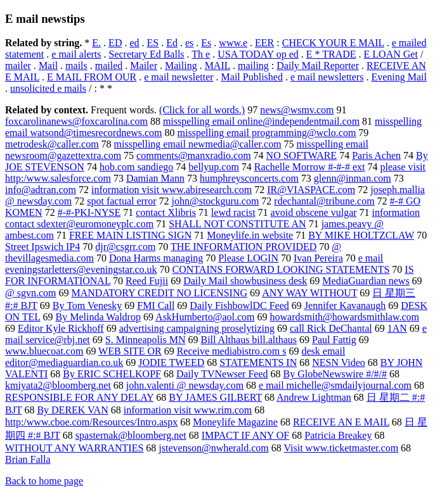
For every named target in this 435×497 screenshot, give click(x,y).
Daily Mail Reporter (317, 65)
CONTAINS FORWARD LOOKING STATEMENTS (281, 269)
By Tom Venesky (87, 305)
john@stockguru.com (215, 201)
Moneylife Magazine (235, 422)
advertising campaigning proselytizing (197, 328)
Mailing (181, 65)
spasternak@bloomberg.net (130, 435)
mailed (109, 65)
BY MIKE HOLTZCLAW (361, 235)
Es (206, 42)
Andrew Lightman (313, 397)
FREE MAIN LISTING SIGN (130, 235)
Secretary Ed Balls (147, 54)
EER (264, 42)
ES (153, 42)
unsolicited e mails (48, 88)
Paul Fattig (334, 339)
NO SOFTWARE (301, 155)
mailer (18, 65)
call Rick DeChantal (331, 328)
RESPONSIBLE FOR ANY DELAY (79, 397)
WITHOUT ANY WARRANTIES (74, 448)
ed (134, 42)
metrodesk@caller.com (52, 144)
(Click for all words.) (202, 109)
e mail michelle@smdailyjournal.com (335, 385)
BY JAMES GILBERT (215, 397)
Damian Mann (155, 178)
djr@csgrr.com (125, 246)
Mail (48, 65)
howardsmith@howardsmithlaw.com (344, 316)
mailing (253, 65)
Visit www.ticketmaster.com (340, 448)
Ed (172, 42)
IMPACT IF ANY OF (246, 435)
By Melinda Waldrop (98, 316)
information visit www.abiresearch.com (171, 189)
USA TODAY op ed (258, 54)
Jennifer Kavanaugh (345, 305)
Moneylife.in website (250, 235)
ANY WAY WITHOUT (309, 292)
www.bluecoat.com (44, 351)
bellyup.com (213, 166)
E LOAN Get (391, 54)
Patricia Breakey (338, 435)
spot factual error (121, 201)
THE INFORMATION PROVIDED (243, 246)
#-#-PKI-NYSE (89, 212)
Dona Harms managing (156, 258)
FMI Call (155, 305)
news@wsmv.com (297, 109)
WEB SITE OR (130, 351)
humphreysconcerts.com (249, 178)
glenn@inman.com (352, 178)
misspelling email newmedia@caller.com (198, 144)
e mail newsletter (178, 77)
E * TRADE (331, 54)
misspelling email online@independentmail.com (261, 121)
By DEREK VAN (72, 410)
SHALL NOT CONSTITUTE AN (237, 223)
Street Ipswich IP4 (42, 246)
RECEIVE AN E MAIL (341, 422)
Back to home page (44, 480)
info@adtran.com (40, 189)
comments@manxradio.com (193, 155)
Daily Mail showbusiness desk (245, 280)
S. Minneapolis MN (145, 339)
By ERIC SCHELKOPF (112, 373)
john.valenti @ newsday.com (184, 385)
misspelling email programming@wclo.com (267, 132)
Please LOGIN (248, 258)
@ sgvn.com (30, 292)
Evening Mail (399, 77)
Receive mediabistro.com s (232, 351)
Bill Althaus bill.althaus (248, 339)
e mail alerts (76, 54)
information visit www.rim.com (188, 410)
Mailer (143, 65)
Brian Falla (28, 459)
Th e (201, 54)
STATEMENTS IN (258, 362)
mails (76, 65)
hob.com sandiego (136, 166)
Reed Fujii (147, 280)
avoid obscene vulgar (314, 212)
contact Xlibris (166, 212)
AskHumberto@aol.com (204, 316)
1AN (397, 328)
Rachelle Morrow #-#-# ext (309, 166)
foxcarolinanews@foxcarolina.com (76, 121)
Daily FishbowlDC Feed (239, 305)
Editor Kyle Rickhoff (61, 328)
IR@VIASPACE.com (311, 189)
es (189, 42)
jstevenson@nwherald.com (213, 448)
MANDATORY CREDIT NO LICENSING (160, 292)
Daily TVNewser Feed (222, 373)
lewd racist (233, 212)
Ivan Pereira (318, 258)
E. (96, 42)
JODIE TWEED (171, 362)
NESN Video (338, 362)
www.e (233, 42)
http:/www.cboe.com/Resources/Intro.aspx (91, 422)
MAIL (217, 65)
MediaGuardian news (365, 280)
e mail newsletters (327, 77)
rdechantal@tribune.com (324, 201)
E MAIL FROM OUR (91, 77)
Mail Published (252, 77)
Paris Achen (376, 155)
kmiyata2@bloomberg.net (58, 385)
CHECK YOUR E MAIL (333, 42)
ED (115, 42)
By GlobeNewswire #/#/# (335, 373)
